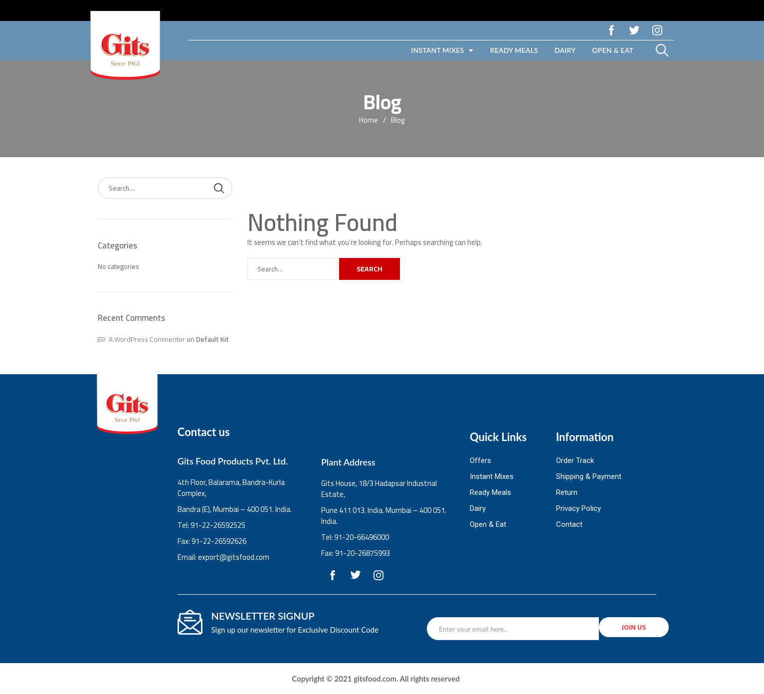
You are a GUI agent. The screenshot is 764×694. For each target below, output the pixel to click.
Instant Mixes (442, 50)
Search (369, 268)
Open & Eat (612, 50)
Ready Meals (514, 50)
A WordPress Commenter (147, 339)
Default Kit (212, 339)
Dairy (565, 50)
